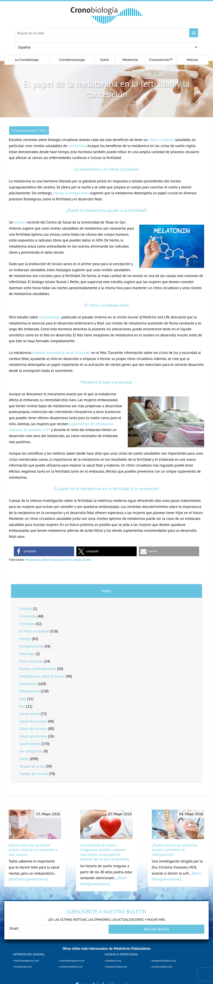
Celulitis (25, 608)
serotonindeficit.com (71, 965)
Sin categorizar (31, 751)
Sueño (87, 560)
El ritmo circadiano (34, 631)
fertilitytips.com (22, 965)
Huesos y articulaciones (37, 668)
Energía (25, 638)
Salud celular (49, 560)
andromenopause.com (71, 959)
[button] (44, 551)
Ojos (22, 698)
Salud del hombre (33, 736)
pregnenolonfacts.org (163, 959)
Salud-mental (29, 743)
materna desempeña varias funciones (61, 352)
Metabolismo (29, 691)
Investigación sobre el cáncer (42, 676)
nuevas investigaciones (71, 193)
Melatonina (32, 560)
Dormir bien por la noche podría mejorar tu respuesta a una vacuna (33, 850)
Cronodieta (27, 616)
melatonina (77, 145)
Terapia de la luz (32, 766)
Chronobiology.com (106, 15)
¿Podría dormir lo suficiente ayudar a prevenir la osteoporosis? (174, 850)
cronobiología (50, 317)
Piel (22, 706)
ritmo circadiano (161, 139)
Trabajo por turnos (33, 773)
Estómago (27, 653)
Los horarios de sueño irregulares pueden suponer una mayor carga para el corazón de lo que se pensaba (104, 852)
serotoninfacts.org (161, 965)
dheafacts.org (113, 959)
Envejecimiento (31, 646)
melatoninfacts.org (116, 965)
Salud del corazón (33, 728)
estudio (20, 222)
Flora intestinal (31, 661)
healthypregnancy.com (26, 959)
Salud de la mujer (70, 560)
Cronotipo (27, 623)
